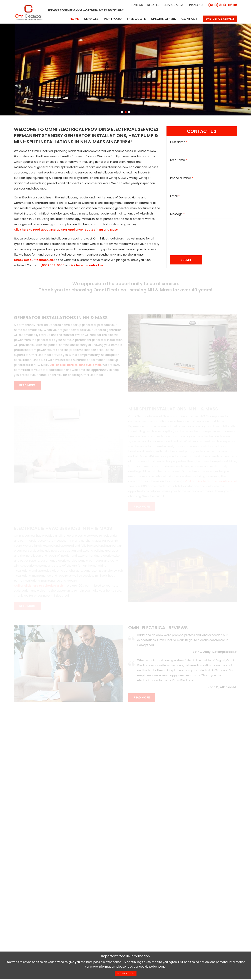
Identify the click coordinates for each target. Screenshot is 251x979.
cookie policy (148, 967)
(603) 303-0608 (222, 5)
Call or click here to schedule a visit (75, 365)
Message (177, 214)
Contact (189, 18)
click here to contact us (86, 265)
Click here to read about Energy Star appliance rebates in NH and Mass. (66, 230)
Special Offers (163, 18)
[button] (122, 112)
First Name (178, 142)
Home (74, 18)
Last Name (178, 160)
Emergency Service (220, 19)
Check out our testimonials (34, 260)
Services (91, 18)
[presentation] (197, 246)
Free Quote (136, 18)
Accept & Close (126, 973)
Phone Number (181, 178)
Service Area (173, 5)
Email (175, 196)
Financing (195, 5)
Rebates (153, 5)
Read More (27, 385)
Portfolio (113, 18)
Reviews (137, 5)
